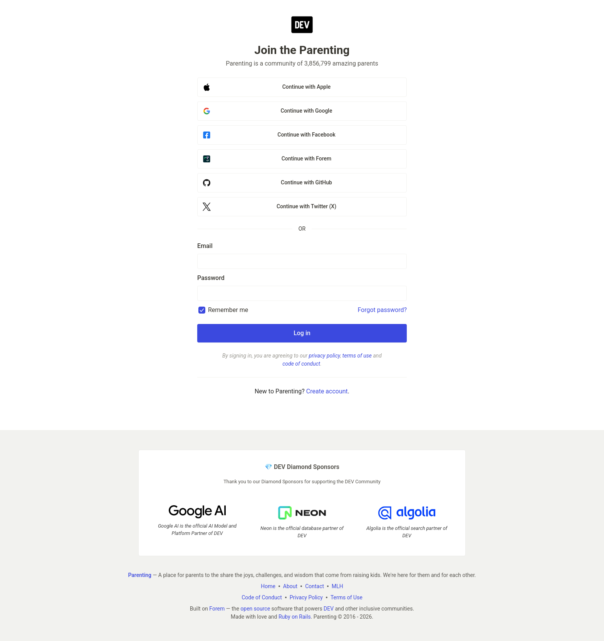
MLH (337, 586)
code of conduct (301, 364)
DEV (329, 609)
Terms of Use (346, 597)
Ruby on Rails (295, 617)
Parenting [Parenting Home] (139, 575)
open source (255, 609)
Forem (217, 609)
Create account (327, 391)
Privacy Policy (306, 597)
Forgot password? (382, 310)
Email (205, 246)
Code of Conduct (262, 597)
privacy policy (324, 356)
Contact (314, 586)
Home (268, 586)
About (290, 586)
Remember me (228, 310)
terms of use (357, 356)
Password (211, 278)
